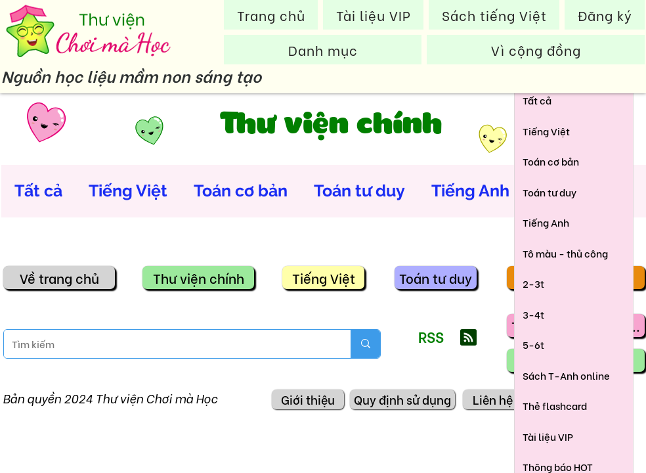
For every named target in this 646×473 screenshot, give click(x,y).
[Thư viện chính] (198, 277)
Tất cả (38, 190)
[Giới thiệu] (308, 399)
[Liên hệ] (492, 399)
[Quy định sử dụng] (402, 399)
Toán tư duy (359, 190)
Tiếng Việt (128, 190)
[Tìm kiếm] (167, 344)
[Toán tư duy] (436, 277)
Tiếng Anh (470, 190)
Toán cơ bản (241, 190)
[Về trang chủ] (59, 277)
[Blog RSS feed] (468, 338)
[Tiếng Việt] (323, 277)
